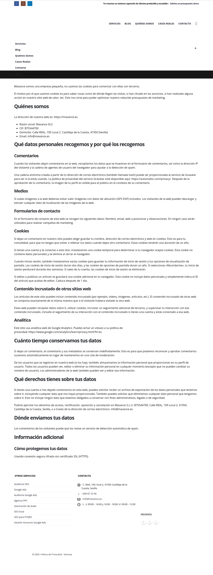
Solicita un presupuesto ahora (183, 3)
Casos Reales (166, 23)
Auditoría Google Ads (26, 495)
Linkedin (156, 521)
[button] (196, 23)
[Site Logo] (35, 23)
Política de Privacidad (51, 556)
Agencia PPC (21, 501)
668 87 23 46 (90, 494)
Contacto (184, 23)
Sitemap (68, 556)
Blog (128, 23)
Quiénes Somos (144, 23)
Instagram (149, 521)
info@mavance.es (93, 500)
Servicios (114, 23)
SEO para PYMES (23, 519)
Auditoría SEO (21, 484)
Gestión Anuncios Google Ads (30, 525)
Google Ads (20, 490)
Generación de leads (25, 507)
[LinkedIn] (29, 3)
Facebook (143, 521)
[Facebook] (16, 3)
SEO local (19, 513)
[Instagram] (23, 3)
